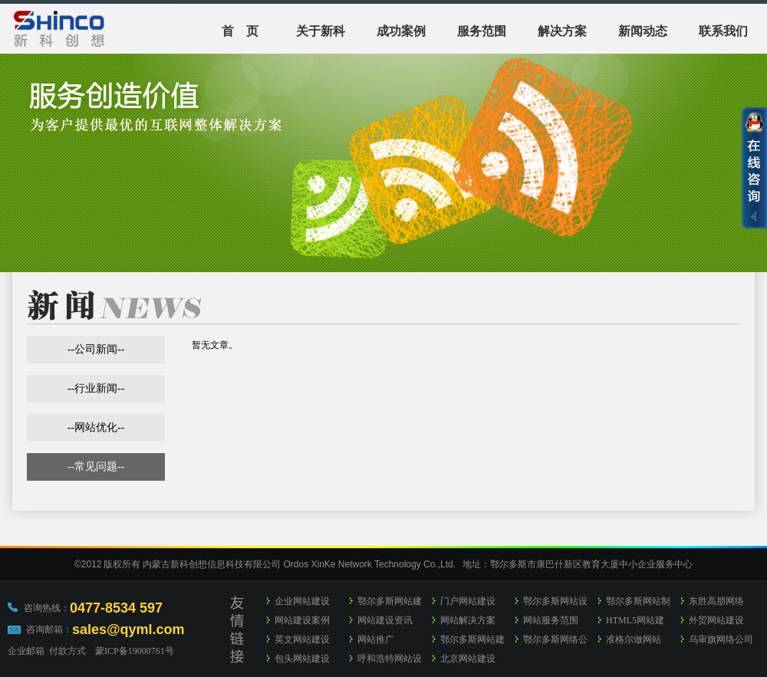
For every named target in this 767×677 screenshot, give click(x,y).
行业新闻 (95, 388)
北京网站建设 (467, 658)
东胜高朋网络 (716, 601)
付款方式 (67, 651)
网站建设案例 (302, 620)
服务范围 (481, 31)
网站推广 (375, 639)
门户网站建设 (467, 601)
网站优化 (95, 427)
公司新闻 (95, 349)
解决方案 (562, 31)
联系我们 (723, 31)
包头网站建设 (302, 658)
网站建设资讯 (385, 620)
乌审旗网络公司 (721, 639)
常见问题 (95, 466)
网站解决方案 (467, 620)
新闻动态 (642, 31)
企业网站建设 (302, 601)
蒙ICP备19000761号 (134, 651)
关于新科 (320, 31)
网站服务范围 (550, 620)
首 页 (240, 31)
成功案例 (401, 31)
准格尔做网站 (633, 639)
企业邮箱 (26, 651)
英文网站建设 (302, 639)
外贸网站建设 (716, 620)
